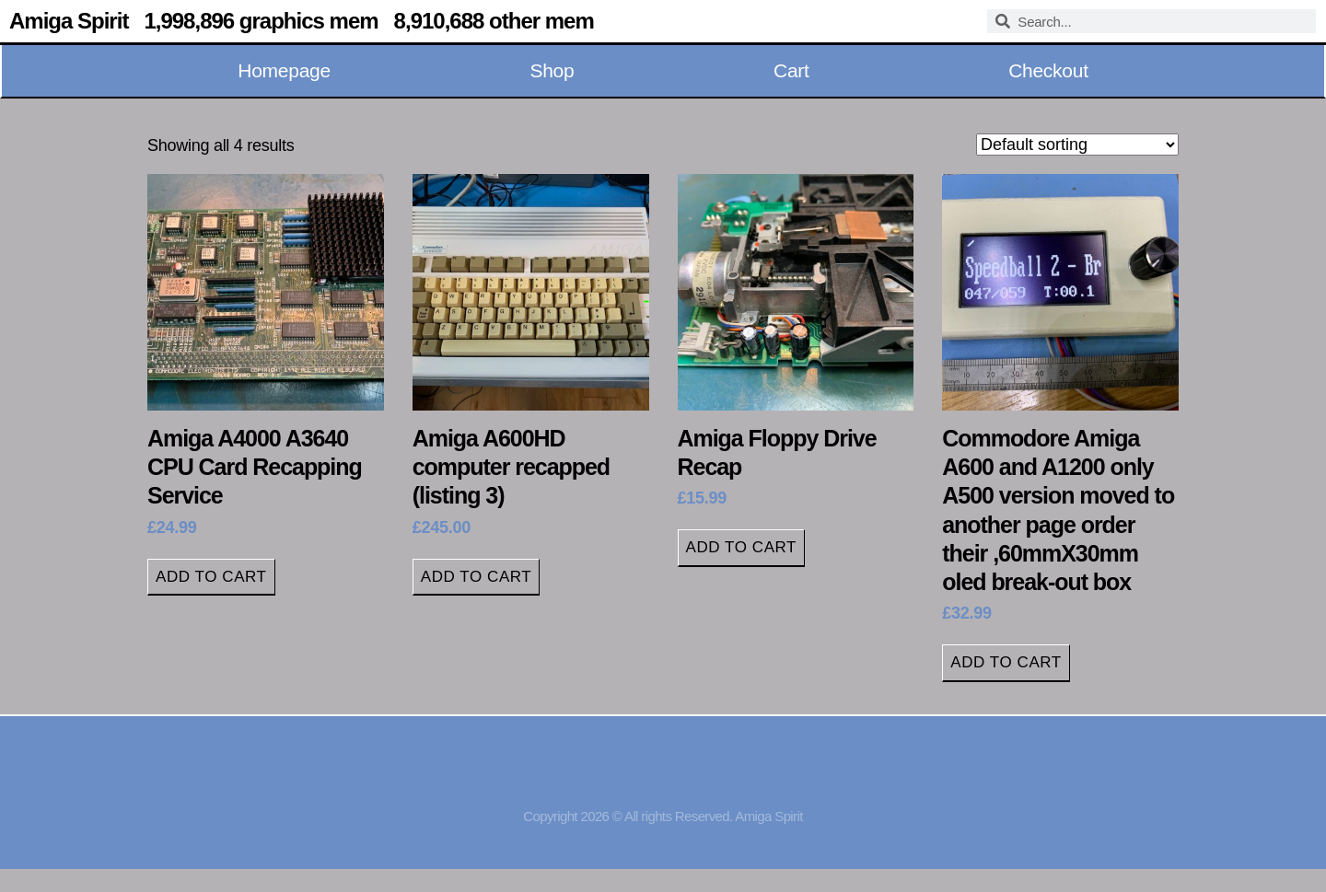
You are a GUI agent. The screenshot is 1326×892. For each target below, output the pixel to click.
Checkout (1048, 70)
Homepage (284, 70)
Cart (791, 70)
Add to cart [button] (211, 576)
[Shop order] (1077, 144)
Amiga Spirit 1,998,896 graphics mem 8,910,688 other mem (301, 20)
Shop (551, 70)
